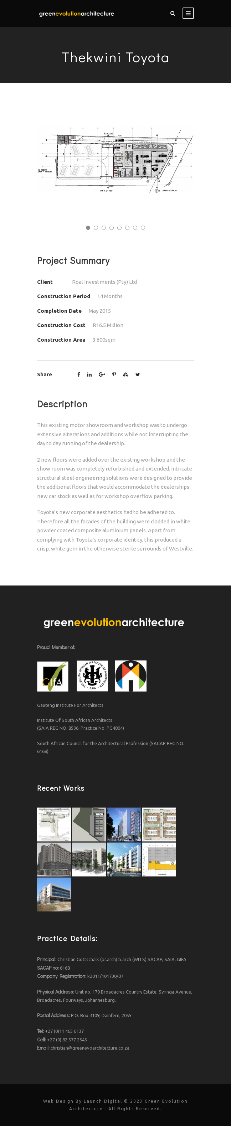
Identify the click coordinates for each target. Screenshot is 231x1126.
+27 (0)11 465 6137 (64, 1031)
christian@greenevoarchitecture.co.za (90, 1047)
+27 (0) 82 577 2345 (67, 1039)
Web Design (58, 1101)
